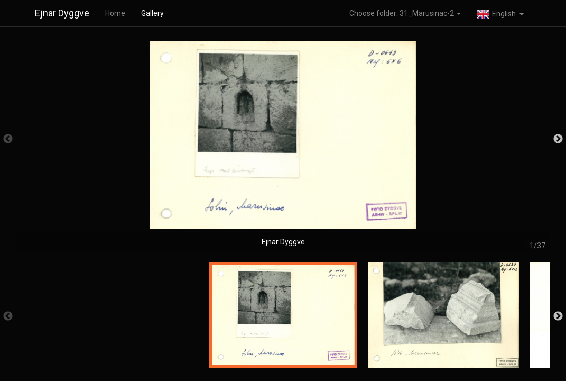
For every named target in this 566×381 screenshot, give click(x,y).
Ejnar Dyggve (62, 13)
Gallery (152, 13)
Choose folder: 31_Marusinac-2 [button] (405, 13)
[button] (500, 13)
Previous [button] (8, 139)
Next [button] (558, 139)
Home (115, 13)
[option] (283, 144)
